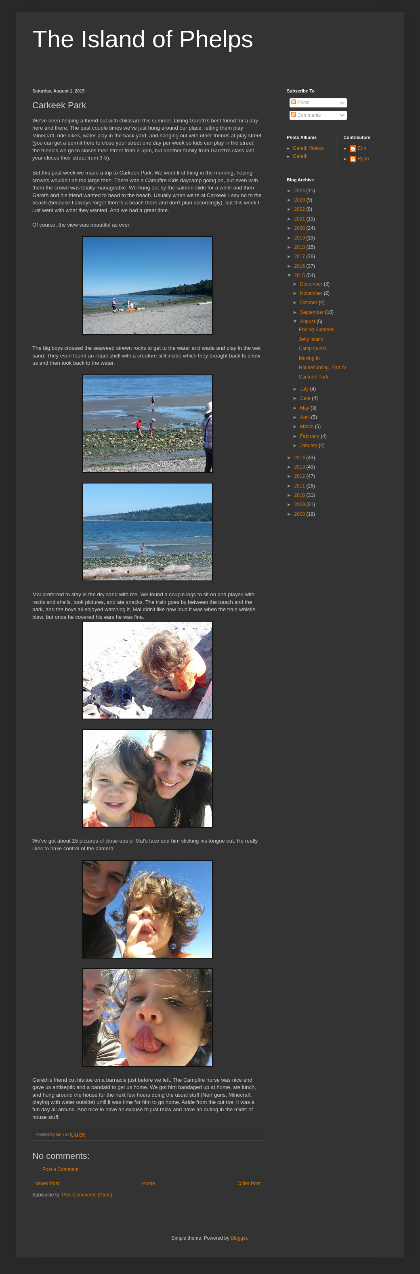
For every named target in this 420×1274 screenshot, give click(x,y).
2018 (300, 247)
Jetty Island (311, 339)
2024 (300, 190)
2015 (300, 275)
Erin (362, 148)
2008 (300, 514)
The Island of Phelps (142, 39)
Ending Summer (316, 329)
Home (148, 1183)
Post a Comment (60, 1169)
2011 (300, 486)
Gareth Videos (308, 148)
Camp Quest (312, 348)
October (309, 302)
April (305, 417)
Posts (300, 102)
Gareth (300, 156)
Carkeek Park (313, 377)
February (310, 436)
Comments (306, 115)
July (305, 389)
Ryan (363, 159)
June (306, 398)
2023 (300, 200)
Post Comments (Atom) (87, 1195)
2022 (300, 209)
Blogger (239, 1238)
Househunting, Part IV (322, 367)
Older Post (248, 1183)
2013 (300, 467)
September (312, 312)
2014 (300, 457)
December (312, 284)
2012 (300, 476)
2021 (300, 219)
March (307, 426)
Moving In (309, 358)
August (308, 321)
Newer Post (46, 1183)
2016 (300, 266)
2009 (300, 504)
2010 (300, 495)
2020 (300, 228)
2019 (300, 238)
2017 (300, 256)
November (312, 293)
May (305, 408)
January (309, 445)
